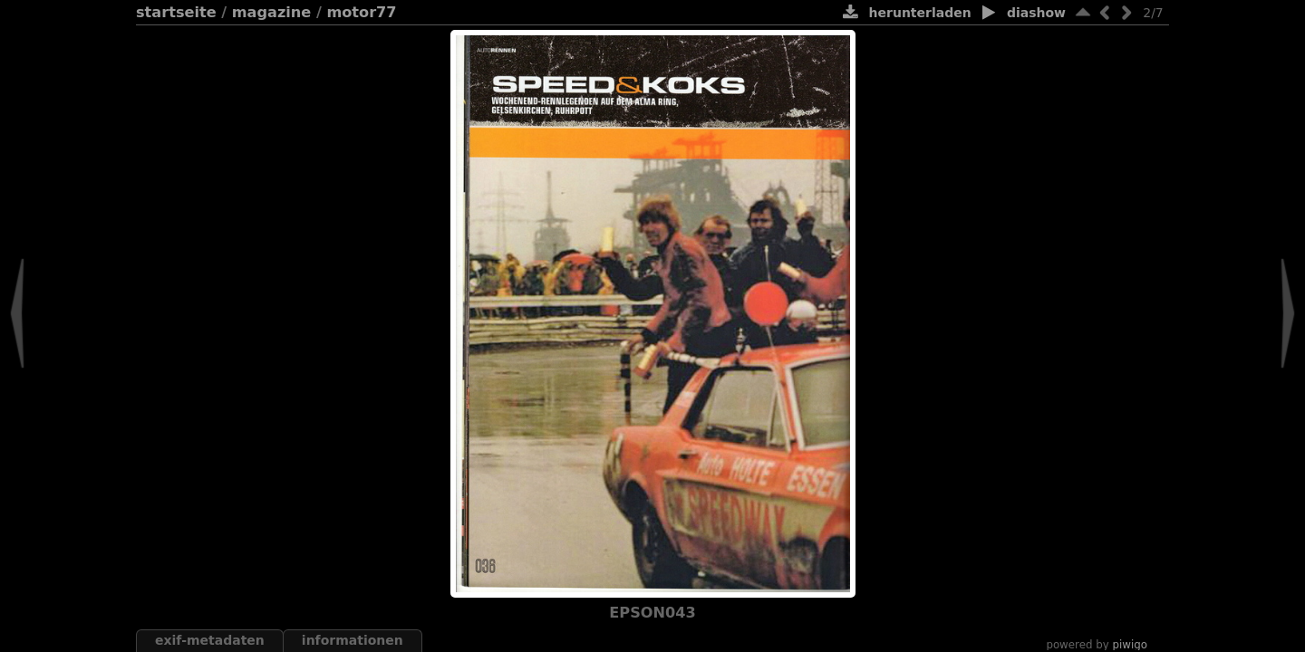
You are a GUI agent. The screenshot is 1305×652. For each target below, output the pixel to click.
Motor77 (361, 12)
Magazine (272, 12)
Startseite (176, 12)
